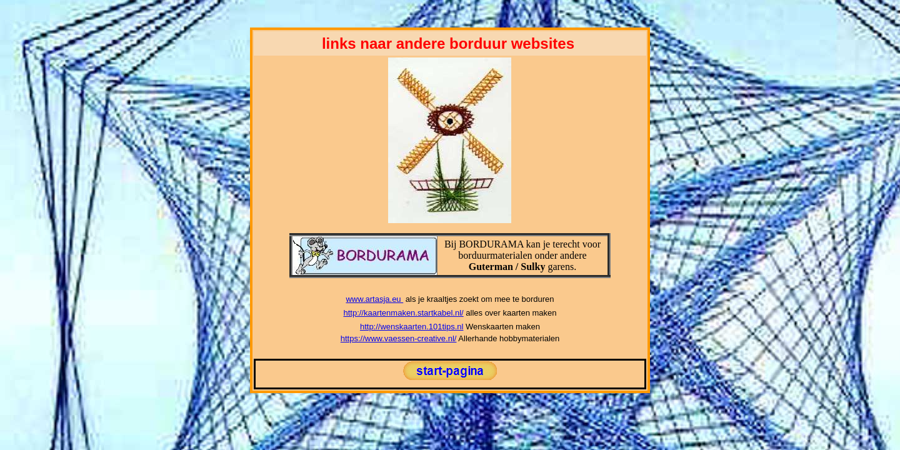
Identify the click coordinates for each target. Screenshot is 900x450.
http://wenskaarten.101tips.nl (412, 326)
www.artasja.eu (374, 299)
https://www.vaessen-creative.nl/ (399, 338)
